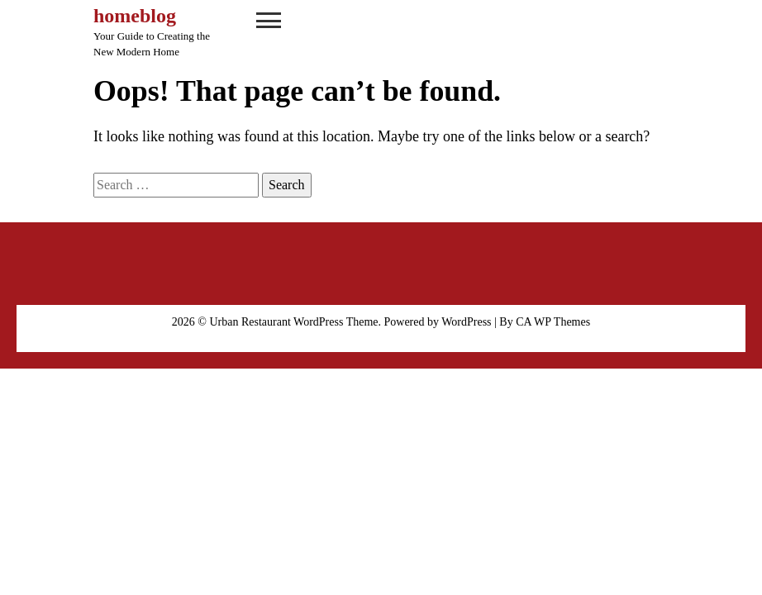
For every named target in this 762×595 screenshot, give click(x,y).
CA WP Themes (553, 322)
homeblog (134, 15)
